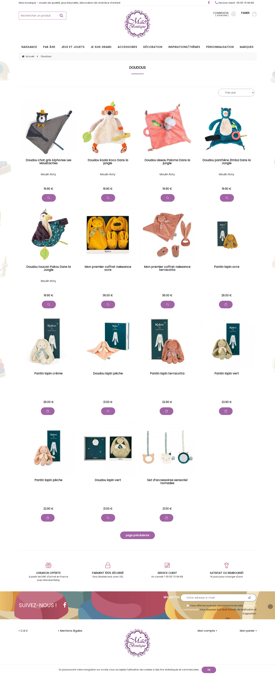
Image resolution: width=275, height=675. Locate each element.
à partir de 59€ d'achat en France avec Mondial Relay (48, 572)
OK (208, 669)
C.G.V (24, 631)
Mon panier (247, 631)
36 (108, 295)
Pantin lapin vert (226, 374)
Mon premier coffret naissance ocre (108, 268)
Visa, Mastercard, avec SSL (108, 570)
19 (48, 189)
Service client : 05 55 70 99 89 (234, 3)
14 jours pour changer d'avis (226, 570)
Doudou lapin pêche (108, 374)
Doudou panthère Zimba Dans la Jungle (226, 162)
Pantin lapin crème (48, 374)
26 (226, 295)
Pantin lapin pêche (48, 480)
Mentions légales (71, 631)
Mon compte (206, 631)
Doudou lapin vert (108, 480)
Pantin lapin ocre (226, 267)
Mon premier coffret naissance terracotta (167, 268)
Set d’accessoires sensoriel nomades (167, 482)
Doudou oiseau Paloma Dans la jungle (167, 162)
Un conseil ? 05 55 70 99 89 (167, 570)
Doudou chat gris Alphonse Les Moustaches (48, 162)
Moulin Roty (48, 174)
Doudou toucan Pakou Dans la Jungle (48, 268)
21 (108, 402)
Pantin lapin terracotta (167, 374)
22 (167, 402)
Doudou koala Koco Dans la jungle (108, 162)
